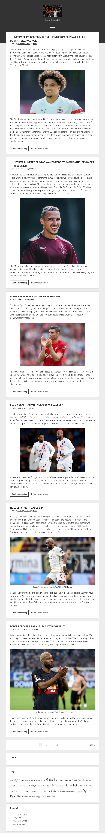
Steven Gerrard (19, 824)
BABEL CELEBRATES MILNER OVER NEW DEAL (38, 296)
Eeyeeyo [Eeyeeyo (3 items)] (32, 786)
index (35, 44)
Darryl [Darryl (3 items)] (80, 780)
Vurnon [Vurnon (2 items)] (52, 797)
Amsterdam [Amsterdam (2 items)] (29, 780)
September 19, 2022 (25, 169)
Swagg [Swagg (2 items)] (37, 797)
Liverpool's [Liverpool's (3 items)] (29, 791)
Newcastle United (20, 821)
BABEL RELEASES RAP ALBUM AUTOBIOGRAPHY (40, 626)
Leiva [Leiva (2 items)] (12, 791)
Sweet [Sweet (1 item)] (42, 797)
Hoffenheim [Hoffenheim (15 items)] (72, 785)
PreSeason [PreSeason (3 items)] (71, 791)
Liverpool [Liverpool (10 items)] (19, 791)
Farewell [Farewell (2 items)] (40, 786)
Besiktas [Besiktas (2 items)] (68, 780)
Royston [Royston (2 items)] (79, 791)
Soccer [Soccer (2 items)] (26, 797)
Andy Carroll (18, 818)
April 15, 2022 (22, 408)
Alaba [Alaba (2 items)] (22, 780)
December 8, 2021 (24, 629)
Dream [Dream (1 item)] (16, 786)
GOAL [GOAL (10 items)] (54, 785)
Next (91, 745)
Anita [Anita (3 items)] (36, 780)
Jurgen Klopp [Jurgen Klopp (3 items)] (85, 786)
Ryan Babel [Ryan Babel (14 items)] (17, 796)
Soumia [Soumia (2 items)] (32, 797)
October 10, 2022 (23, 44)
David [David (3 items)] (85, 780)
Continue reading (20, 149)
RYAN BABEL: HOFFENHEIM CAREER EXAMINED (39, 405)
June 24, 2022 (22, 299)
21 (57, 745)
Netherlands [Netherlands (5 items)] (53, 791)
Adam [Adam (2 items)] (12, 780)
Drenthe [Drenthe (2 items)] (22, 786)
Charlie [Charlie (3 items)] (75, 780)
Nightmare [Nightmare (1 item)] (63, 791)
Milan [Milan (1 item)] (45, 791)
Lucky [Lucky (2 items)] (41, 791)
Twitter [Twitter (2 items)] (47, 797)
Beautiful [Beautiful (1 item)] (62, 780)
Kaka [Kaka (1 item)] (92, 786)
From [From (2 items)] (49, 786)
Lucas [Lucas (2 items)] (36, 791)
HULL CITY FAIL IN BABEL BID (28, 507)
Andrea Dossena (20, 815)
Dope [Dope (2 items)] (12, 786)
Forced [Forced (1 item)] (45, 786)
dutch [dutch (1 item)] (27, 786)
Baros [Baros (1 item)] (57, 780)
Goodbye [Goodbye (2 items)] (61, 786)
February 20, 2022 (24, 511)
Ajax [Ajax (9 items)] (17, 780)
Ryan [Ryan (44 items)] (86, 791)
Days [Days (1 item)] (89, 780)
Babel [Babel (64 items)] (50, 779)
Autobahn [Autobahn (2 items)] (41, 780)
